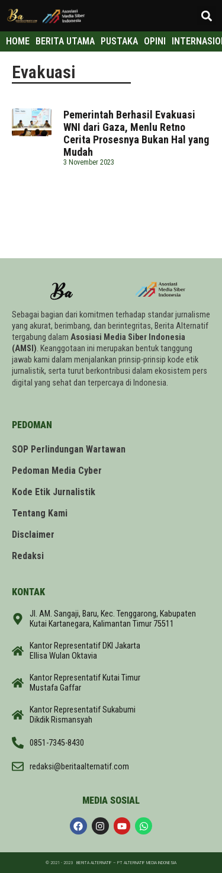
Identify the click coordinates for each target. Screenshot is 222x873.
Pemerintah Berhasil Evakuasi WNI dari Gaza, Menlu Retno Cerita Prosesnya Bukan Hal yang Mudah (136, 133)
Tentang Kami (39, 513)
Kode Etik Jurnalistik (53, 492)
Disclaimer (33, 534)
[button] (206, 15)
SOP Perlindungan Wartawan (69, 449)
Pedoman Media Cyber (57, 470)
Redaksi (28, 555)
